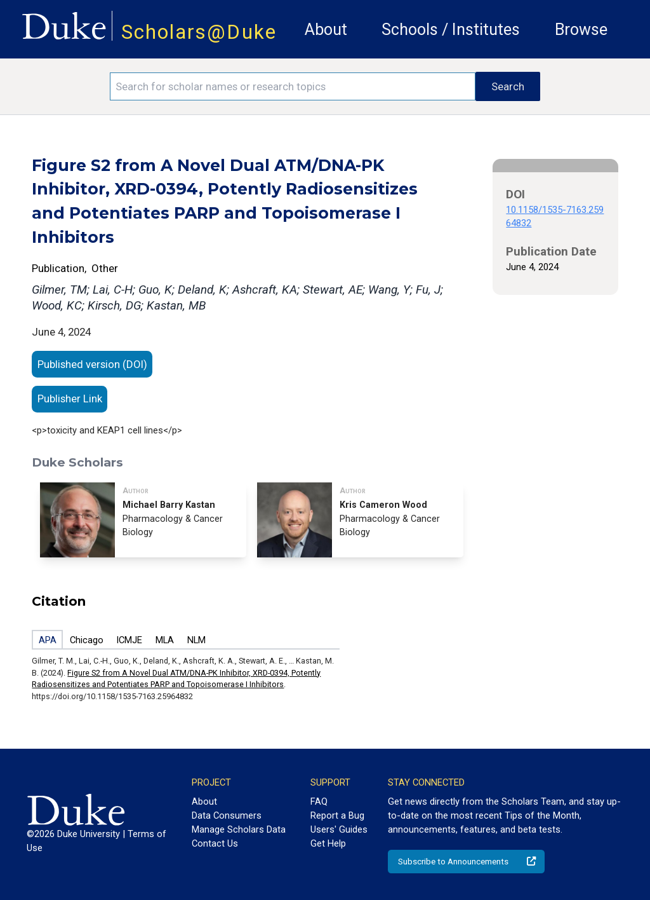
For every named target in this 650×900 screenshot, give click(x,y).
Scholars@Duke (199, 32)
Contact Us (215, 843)
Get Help (328, 843)
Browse (581, 29)
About (326, 29)
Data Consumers (227, 815)
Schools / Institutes (450, 29)
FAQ (319, 801)
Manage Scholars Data (239, 829)
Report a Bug (337, 815)
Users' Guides (339, 829)
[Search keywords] (292, 86)
